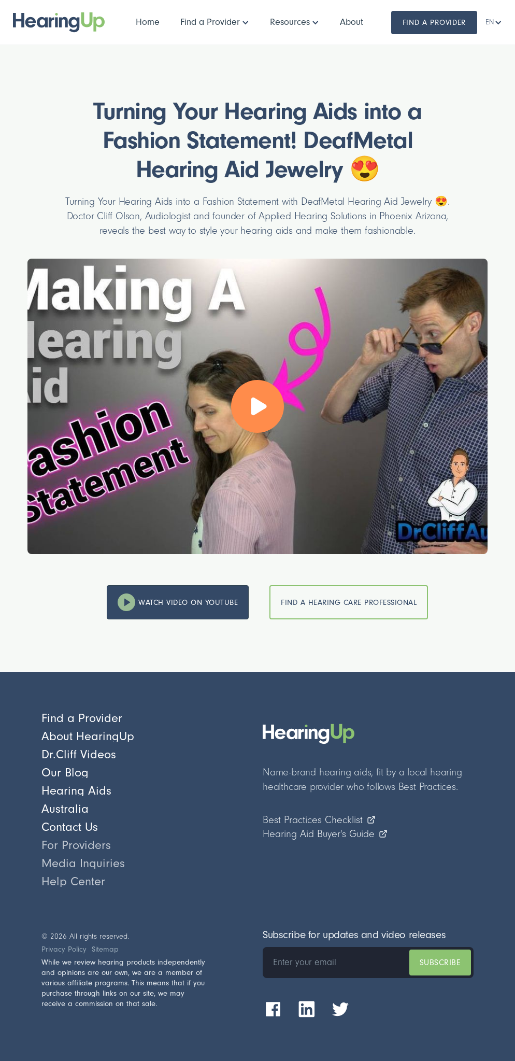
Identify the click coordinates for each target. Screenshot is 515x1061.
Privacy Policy (64, 949)
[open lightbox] (257, 406)
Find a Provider (434, 22)
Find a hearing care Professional (349, 602)
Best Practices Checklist (319, 820)
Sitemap (105, 949)
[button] (215, 22)
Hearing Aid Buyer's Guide (325, 834)
